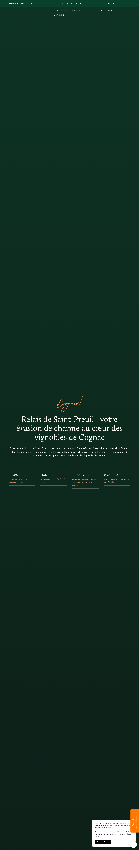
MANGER (76, 10)
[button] (58, 3)
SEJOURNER (60, 10)
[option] (109, 3)
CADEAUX (59, 15)
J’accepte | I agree (103, 842)
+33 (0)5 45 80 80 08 (25, 3)
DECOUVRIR (91, 10)
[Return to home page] (23, 13)
